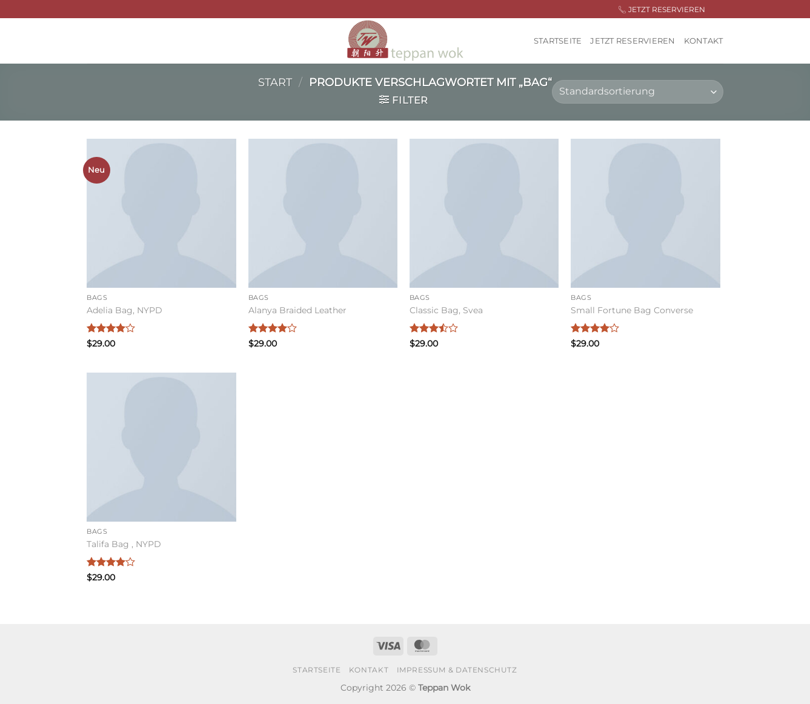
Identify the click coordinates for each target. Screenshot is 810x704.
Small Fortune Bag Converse (632, 310)
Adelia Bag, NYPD (124, 310)
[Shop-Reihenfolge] (637, 92)
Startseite (558, 40)
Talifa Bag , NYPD (124, 544)
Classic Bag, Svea (446, 310)
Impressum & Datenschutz (457, 669)
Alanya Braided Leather (297, 310)
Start (275, 82)
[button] (403, 100)
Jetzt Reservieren (632, 40)
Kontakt (703, 40)
